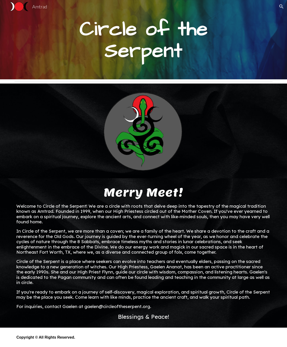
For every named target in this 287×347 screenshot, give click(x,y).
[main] (143, 39)
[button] (281, 6)
